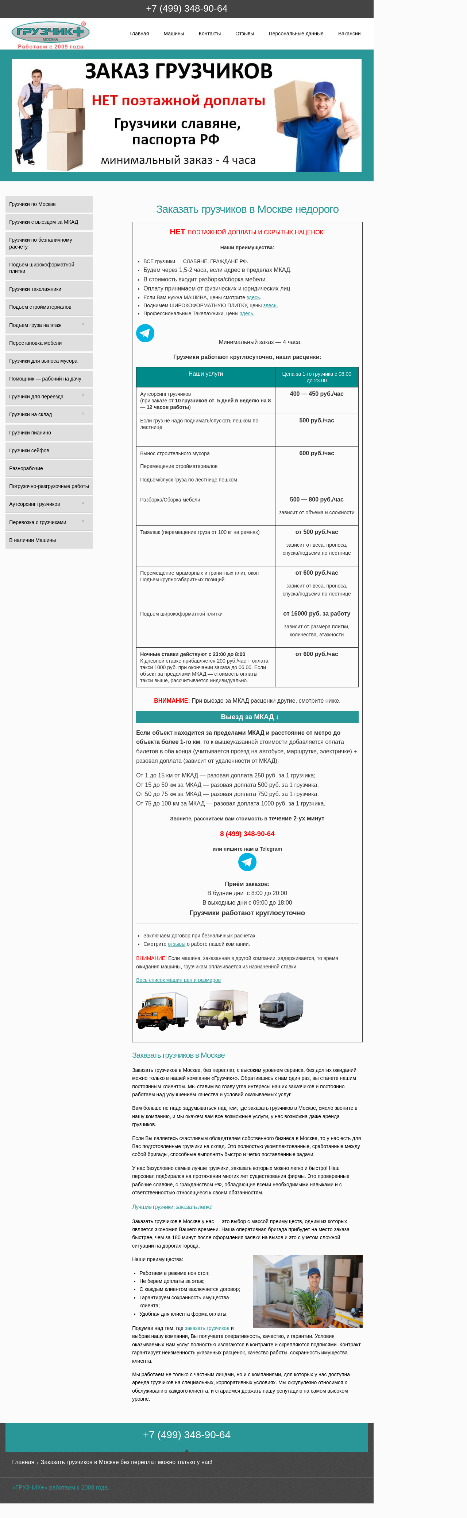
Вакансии (349, 33)
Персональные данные (296, 33)
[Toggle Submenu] (83, 325)
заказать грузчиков (207, 1328)
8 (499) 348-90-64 (247, 834)
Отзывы (244, 33)
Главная (139, 33)
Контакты (210, 33)
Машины (173, 33)
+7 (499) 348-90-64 (186, 8)
